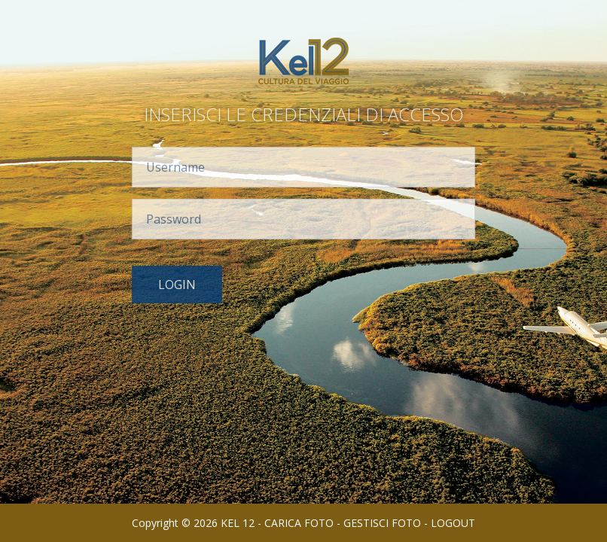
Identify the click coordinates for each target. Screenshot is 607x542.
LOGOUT (453, 523)
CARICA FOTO (299, 523)
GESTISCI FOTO (382, 523)
